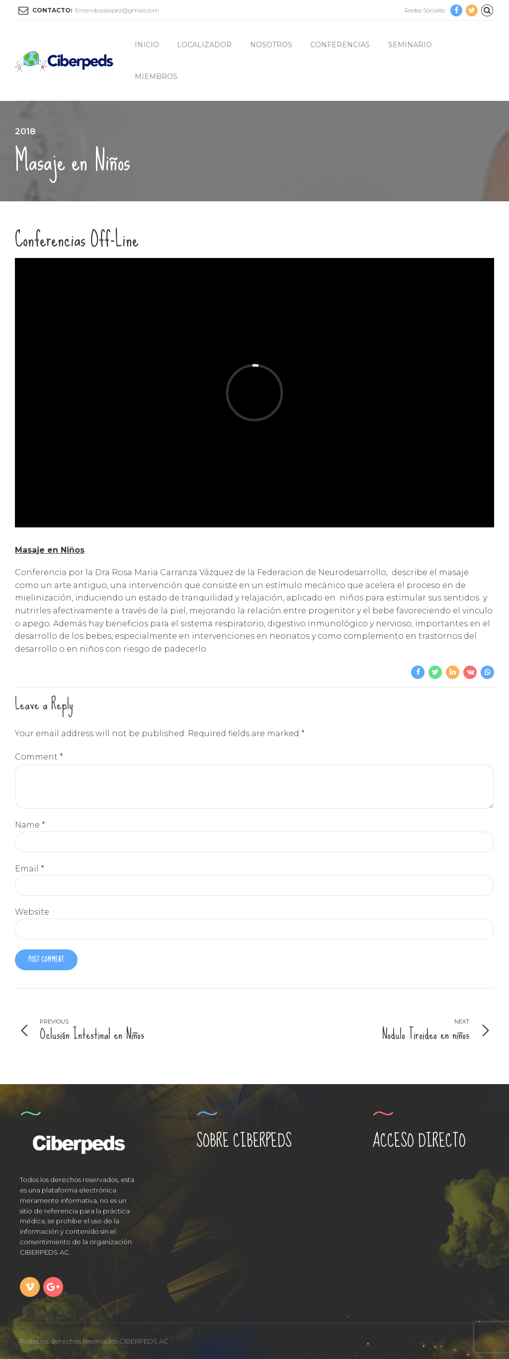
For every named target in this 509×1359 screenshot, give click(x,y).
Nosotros (271, 44)
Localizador (204, 44)
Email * (29, 868)
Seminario (410, 44)
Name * (30, 825)
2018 (25, 131)
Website (32, 912)
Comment (39, 757)
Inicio (147, 44)
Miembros (156, 76)
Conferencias (340, 44)
